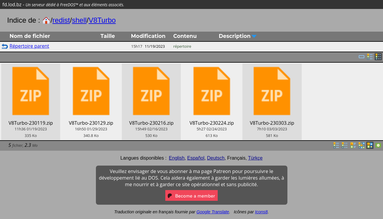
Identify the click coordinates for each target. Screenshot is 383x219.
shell (79, 20)
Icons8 (261, 211)
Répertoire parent (29, 46)
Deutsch (216, 158)
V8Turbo (102, 20)
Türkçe (255, 158)
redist (61, 20)
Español (195, 158)
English (176, 158)
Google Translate (213, 211)
